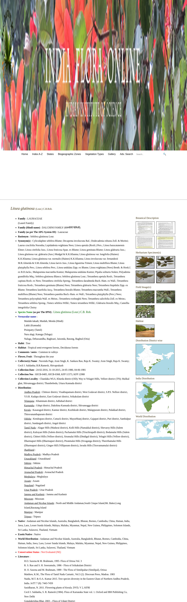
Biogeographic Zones (69, 154)
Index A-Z (37, 154)
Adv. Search (126, 154)
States (50, 154)
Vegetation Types (94, 154)
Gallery (112, 154)
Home (24, 154)
